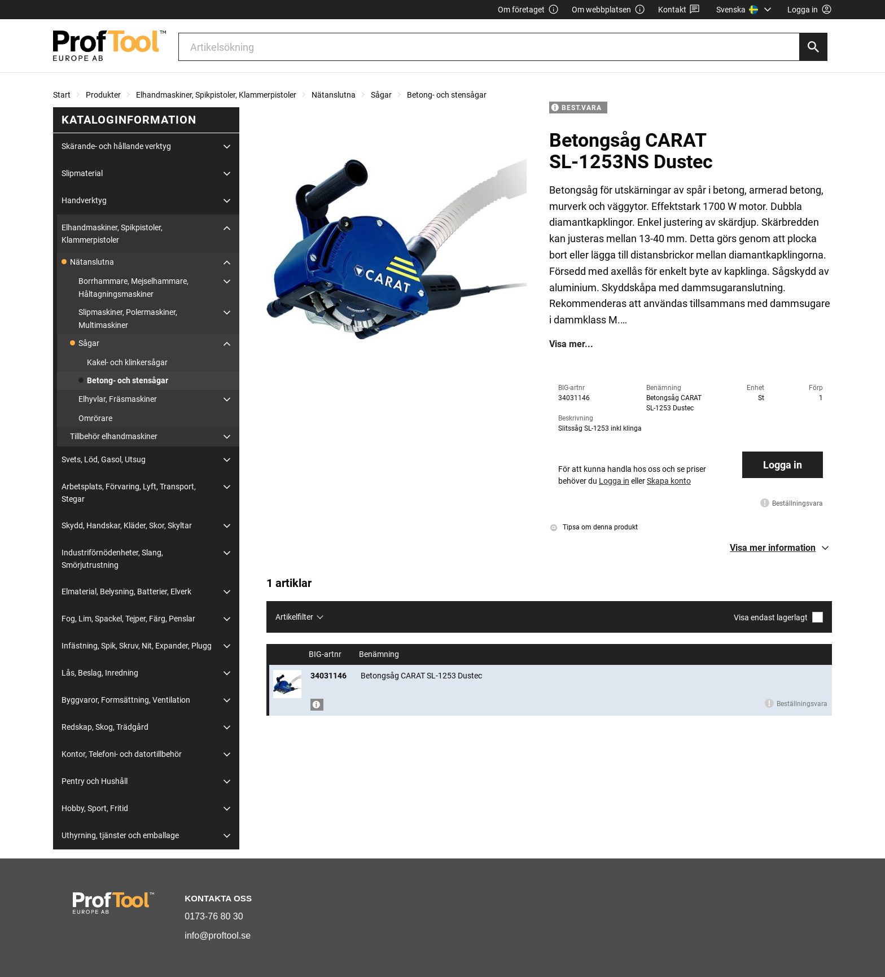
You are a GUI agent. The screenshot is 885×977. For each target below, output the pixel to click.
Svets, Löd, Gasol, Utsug (104, 459)
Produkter (103, 94)
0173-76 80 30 (214, 916)
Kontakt (679, 10)
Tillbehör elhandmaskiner (113, 436)
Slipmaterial (82, 173)
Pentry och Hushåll (95, 781)
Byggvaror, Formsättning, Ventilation (126, 699)
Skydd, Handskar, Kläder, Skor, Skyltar (127, 525)
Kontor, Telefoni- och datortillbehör (122, 754)
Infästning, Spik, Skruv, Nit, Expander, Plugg (137, 645)
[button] (781, 548)
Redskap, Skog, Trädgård (105, 726)
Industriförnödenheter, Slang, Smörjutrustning (112, 558)
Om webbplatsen (608, 10)
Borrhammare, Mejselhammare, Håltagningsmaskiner (133, 287)
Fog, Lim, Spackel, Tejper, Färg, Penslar (128, 618)
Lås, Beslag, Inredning (100, 672)
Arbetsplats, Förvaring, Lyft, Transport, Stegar (129, 492)
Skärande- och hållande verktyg (116, 146)
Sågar (381, 94)
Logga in (782, 465)
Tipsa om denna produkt (594, 527)
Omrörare (95, 418)
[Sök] (813, 47)
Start (62, 94)
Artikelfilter (294, 617)
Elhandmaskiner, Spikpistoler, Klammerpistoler (216, 94)
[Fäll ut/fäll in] (227, 147)
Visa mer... (571, 344)
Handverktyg (84, 200)
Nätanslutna (334, 94)
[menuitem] (745, 9)
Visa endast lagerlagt (778, 617)
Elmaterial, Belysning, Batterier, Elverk (126, 591)
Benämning (380, 654)
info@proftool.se (218, 935)
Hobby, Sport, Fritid (95, 808)
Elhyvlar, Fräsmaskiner (117, 399)
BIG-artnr (326, 654)
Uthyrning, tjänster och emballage (120, 835)
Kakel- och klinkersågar (127, 362)
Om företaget (528, 10)
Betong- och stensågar (447, 94)
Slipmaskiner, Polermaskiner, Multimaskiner (127, 318)
